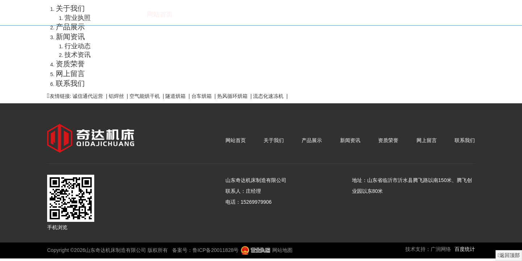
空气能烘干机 (144, 96)
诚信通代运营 (87, 96)
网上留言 (401, 14)
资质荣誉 (349, 14)
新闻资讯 (298, 14)
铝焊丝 (116, 96)
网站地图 (282, 250)
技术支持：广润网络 (428, 249)
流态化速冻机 (268, 96)
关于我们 (195, 14)
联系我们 (452, 14)
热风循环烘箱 (232, 96)
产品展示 (246, 14)
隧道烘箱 (175, 96)
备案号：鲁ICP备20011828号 (205, 250)
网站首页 (143, 14)
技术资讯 (78, 54)
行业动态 (78, 46)
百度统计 (465, 249)
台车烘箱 (201, 96)
